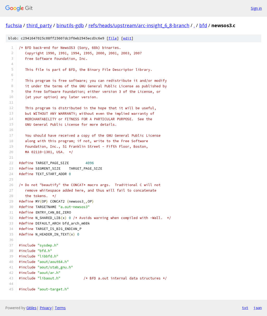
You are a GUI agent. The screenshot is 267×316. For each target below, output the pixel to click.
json (257, 307)
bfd (203, 25)
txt (245, 307)
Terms (60, 307)
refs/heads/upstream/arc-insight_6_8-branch (138, 25)
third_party (39, 25)
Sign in (256, 8)
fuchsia (14, 25)
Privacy (46, 307)
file (112, 38)
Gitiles (31, 307)
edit (127, 38)
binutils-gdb (70, 25)
